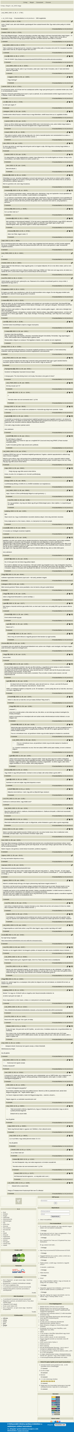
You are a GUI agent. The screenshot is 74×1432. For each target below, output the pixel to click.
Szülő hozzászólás (69, 45)
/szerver (5, 1240)
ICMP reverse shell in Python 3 (49, 1342)
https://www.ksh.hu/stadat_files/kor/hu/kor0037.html (15, 868)
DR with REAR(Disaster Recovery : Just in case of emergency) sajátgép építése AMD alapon (54, 1348)
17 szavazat (44, 1368)
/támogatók (6, 1242)
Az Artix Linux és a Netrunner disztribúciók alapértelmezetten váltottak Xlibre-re (52, 1322)
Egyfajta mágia (44, 1320)
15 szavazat (44, 1372)
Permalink (72, 21)
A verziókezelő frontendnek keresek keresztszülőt (17, 1287)
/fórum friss (6, 1224)
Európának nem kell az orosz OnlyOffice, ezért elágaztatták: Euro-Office (53, 1329)
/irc (4, 1231)
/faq (4, 1222)
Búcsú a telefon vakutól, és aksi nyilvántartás (52, 1337)
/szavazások (6, 1238)
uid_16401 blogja (16, 6)
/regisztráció (6, 1236)
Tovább (34, 1292)
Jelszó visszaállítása (46, 1219)
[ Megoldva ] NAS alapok (10, 1304)
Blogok (32, 2)
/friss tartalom (7, 1228)
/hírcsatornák (6, 1229)
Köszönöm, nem (60, 1425)
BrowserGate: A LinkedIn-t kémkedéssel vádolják (17, 1283)
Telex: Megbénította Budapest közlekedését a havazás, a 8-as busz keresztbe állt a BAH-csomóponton (34, 1010)
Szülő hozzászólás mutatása (72, 45)
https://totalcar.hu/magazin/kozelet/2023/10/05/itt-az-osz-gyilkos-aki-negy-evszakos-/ (38, 59)
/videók (5, 1245)
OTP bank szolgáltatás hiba (11, 1285)
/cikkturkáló (6, 1217)
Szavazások (39, 2)
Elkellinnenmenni (45, 1344)
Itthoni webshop (44, 1346)
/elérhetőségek (7, 1221)
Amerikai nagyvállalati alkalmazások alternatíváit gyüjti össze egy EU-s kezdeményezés (55, 1317)
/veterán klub (6, 1243)
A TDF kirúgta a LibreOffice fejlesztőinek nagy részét (55, 1333)
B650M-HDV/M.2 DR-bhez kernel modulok (52, 1307)
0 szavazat (4, 29)
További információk (23, 1431)
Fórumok (48, 2)
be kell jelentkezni (29, 18)
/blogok (5, 1216)
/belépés (5, 1214)
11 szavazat (44, 1383)
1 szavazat (4, 41)
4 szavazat (4, 249)
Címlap (25, 2)
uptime (42, 1331)
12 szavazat (44, 1377)
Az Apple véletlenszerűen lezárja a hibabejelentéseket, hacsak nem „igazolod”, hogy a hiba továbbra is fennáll (55, 1354)
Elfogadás (50, 1425)
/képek (5, 1233)
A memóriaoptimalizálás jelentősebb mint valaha (53, 1357)
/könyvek (5, 1235)
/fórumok (5, 1226)
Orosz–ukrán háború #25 (10, 1306)
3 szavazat (4, 98)
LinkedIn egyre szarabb (46, 1335)
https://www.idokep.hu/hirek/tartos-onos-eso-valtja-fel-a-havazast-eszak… (22, 940)
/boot (4, 1212)
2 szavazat (4, 297)
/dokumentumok (7, 1219)
